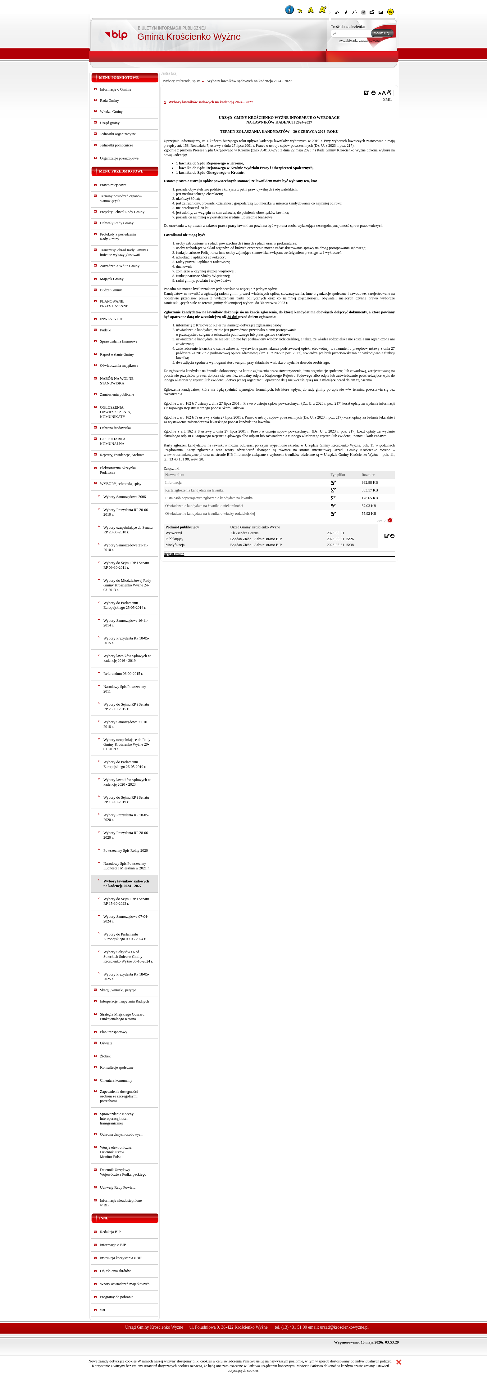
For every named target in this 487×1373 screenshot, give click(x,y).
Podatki (106, 330)
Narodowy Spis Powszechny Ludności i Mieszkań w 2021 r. (126, 865)
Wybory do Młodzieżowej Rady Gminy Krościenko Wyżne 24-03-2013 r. (127, 585)
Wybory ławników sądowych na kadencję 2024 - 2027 (126, 883)
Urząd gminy (110, 123)
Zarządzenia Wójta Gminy (119, 266)
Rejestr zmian (174, 554)
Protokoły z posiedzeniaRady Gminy (118, 236)
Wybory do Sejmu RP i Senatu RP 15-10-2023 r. (126, 901)
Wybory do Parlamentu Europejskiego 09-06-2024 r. (124, 936)
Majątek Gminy (112, 279)
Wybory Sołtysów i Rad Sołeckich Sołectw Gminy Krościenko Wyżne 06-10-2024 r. (128, 956)
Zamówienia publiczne (117, 394)
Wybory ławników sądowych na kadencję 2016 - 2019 (127, 658)
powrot (381, 520)
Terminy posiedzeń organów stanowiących (121, 198)
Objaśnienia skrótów (115, 1271)
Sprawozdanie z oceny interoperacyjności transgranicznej (117, 1118)
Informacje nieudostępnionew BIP (121, 1202)
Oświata (106, 1043)
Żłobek (105, 1056)
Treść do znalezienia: (348, 26)
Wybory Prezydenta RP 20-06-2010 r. (126, 512)
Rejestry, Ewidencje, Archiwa (122, 455)
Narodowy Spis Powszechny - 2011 (125, 688)
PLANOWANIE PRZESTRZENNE (114, 303)
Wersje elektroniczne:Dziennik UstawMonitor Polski (116, 1152)
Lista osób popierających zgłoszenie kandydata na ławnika (209, 498)
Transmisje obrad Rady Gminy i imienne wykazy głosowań (124, 252)
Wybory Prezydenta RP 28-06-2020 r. (126, 835)
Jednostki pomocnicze (116, 145)
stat (102, 1310)
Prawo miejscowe (113, 185)
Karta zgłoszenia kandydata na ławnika (194, 490)
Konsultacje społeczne (117, 1067)
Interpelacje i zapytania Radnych (124, 1001)
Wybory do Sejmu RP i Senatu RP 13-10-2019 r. (126, 799)
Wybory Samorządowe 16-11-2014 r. (125, 622)
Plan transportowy (113, 1032)
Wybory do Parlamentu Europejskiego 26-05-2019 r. (124, 764)
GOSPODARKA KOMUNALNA (112, 441)
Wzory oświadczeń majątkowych (124, 1284)
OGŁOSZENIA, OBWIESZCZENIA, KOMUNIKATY (115, 412)
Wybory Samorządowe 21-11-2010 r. (125, 547)
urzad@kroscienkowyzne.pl (344, 1327)
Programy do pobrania (116, 1297)
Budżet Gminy (111, 290)
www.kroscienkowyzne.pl (183, 454)
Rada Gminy (109, 100)
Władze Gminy (111, 112)
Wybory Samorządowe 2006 (124, 497)
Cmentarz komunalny (116, 1080)
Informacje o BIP (113, 1245)
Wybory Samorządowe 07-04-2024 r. (125, 918)
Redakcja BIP (110, 1232)
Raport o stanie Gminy (117, 354)
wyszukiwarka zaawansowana (359, 40)
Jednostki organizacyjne (118, 134)
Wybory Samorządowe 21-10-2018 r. (125, 724)
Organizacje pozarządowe (119, 158)
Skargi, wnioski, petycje (118, 990)
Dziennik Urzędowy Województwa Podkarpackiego (123, 1172)
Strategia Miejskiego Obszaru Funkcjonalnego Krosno (122, 1016)
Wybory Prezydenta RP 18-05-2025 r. (126, 976)
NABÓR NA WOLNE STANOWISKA (117, 380)
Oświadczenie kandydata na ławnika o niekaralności (204, 506)
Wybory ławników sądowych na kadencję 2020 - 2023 (127, 782)
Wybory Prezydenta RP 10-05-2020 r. (126, 817)
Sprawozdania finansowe (118, 341)
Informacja (173, 482)
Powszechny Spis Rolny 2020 (125, 850)
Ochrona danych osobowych (121, 1134)
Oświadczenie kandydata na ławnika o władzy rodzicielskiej (210, 513)
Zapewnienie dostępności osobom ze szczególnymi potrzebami (119, 1096)
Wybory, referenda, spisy (181, 81)
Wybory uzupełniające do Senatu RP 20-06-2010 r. (127, 529)
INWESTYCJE (111, 319)
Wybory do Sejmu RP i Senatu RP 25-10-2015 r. (126, 706)
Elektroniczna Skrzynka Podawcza (118, 470)
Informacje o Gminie (115, 89)
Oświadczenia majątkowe (119, 365)
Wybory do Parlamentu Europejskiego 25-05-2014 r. (124, 605)
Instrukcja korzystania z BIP (121, 1258)
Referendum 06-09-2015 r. (123, 673)
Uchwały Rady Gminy (117, 223)
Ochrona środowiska (115, 428)
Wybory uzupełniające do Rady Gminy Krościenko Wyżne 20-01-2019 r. (126, 744)
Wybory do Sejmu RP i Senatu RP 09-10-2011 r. (126, 565)
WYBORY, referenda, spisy (120, 484)
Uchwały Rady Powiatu (117, 1187)
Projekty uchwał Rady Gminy (122, 212)
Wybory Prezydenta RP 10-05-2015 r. (126, 640)
